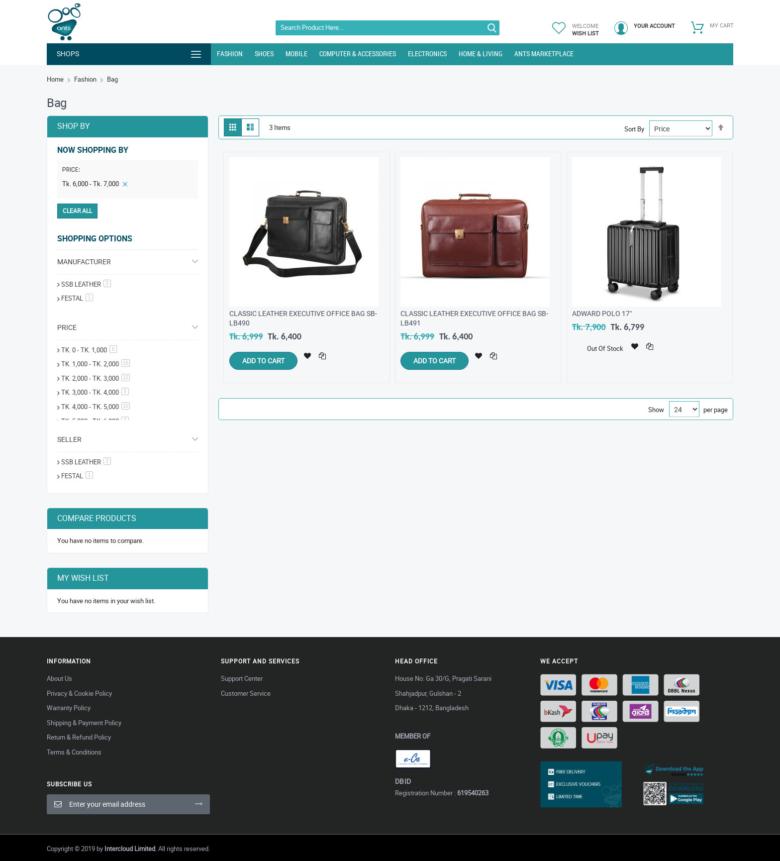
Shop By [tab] (73, 125)
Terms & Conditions (74, 752)
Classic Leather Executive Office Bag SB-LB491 (474, 318)
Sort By (634, 128)
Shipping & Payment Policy (84, 722)
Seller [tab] (69, 439)
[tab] (127, 172)
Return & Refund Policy (79, 737)
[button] (307, 354)
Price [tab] (67, 327)
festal (77, 298)
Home (55, 79)
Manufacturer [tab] (84, 261)
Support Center (242, 678)
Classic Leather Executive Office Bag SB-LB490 (303, 318)
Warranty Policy (69, 707)
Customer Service (246, 693)
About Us (59, 678)
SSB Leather (86, 284)
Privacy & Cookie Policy (79, 693)
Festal (77, 475)
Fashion (85, 79)
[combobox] (387, 27)
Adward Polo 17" (602, 313)
